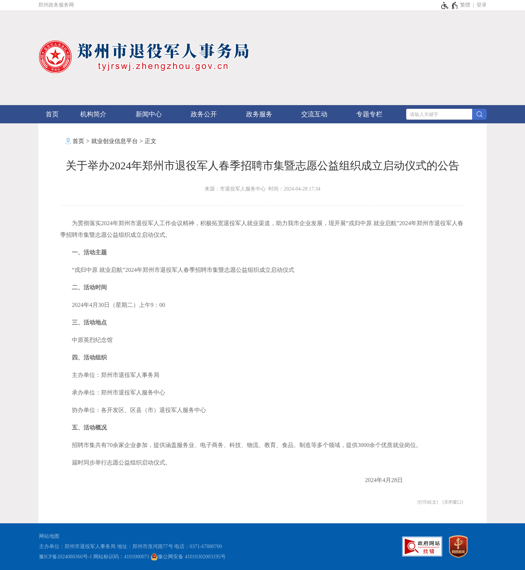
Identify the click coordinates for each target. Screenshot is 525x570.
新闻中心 (149, 114)
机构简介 (93, 114)
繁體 (465, 5)
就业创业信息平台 (114, 141)
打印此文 (427, 502)
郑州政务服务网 (56, 5)
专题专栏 (369, 114)
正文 (150, 141)
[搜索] (479, 114)
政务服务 (259, 114)
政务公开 (204, 114)
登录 (482, 5)
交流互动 (314, 114)
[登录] (482, 5)
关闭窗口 (453, 502)
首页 (52, 114)
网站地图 (49, 536)
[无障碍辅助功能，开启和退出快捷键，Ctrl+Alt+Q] (449, 5)
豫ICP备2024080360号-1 (65, 556)
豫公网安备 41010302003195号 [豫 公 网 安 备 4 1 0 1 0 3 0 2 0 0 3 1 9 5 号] (188, 557)
